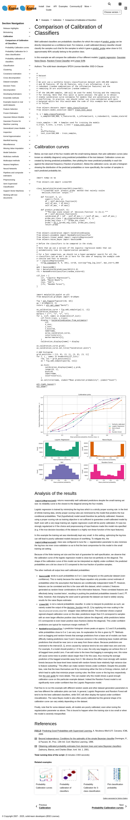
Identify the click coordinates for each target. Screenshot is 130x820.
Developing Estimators (12, 94)
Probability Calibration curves (17, 48)
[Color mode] (114, 4)
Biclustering (8, 32)
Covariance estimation (12, 74)
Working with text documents (10, 196)
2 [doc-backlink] (39, 731)
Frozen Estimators (10, 113)
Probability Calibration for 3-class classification (16, 53)
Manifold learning (10, 140)
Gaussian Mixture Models (13, 117)
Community (75, 6)
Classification (8, 66)
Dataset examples (10, 82)
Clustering (7, 70)
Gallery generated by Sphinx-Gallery (115, 798)
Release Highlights (11, 28)
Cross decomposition (11, 78)
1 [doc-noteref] (87, 624)
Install (41, 6)
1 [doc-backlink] (38, 731)
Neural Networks (10, 169)
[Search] (109, 4)
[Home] (37, 20)
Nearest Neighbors (11, 164)
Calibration (8, 36)
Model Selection (9, 152)
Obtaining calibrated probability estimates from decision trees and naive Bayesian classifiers (80, 746)
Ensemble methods (11, 98)
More (87, 6)
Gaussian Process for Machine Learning (12, 122)
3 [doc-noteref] (126, 593)
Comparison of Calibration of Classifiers (16, 41)
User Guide (49, 8)
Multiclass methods (11, 156)
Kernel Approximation (12, 136)
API (55, 6)
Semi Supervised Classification (10, 185)
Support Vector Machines (13, 191)
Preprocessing (9, 180)
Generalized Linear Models (14, 128)
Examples (63, 6)
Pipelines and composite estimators (13, 174)
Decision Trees (9, 86)
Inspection (7, 132)
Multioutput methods (11, 161)
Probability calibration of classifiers (15, 60)
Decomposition (9, 90)
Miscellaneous (9, 144)
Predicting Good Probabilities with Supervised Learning (67, 731)
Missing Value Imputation (13, 148)
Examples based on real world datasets (13, 103)
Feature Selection (10, 109)
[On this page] (126, 8)
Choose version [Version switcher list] (111, 12)
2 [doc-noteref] (115, 582)
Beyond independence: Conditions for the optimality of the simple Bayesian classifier (77, 738)
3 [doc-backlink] (35, 746)
